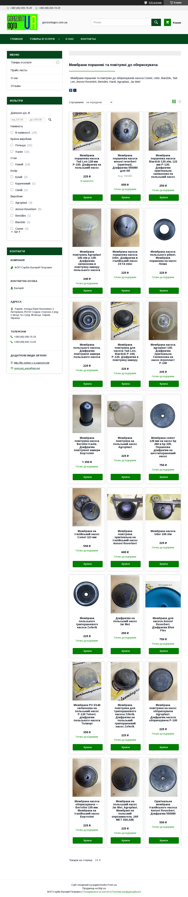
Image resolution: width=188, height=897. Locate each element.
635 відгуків (155, 2)
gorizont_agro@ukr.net (27, 368)
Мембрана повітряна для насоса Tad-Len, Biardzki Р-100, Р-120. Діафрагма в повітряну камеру (125, 352)
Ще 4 (17, 231)
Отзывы (16, 85)
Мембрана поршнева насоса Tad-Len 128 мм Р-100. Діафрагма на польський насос (87, 161)
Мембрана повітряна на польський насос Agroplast (125, 442)
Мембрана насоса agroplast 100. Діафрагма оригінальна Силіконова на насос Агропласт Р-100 (163, 354)
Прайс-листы (19, 70)
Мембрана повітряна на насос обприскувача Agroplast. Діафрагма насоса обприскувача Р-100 (163, 713)
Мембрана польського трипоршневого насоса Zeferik (87, 623)
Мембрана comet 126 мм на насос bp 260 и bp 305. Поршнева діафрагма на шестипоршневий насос (163, 447)
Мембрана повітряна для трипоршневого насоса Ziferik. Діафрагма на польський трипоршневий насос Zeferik (125, 716)
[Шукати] (156, 22)
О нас (69, 39)
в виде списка (179, 102)
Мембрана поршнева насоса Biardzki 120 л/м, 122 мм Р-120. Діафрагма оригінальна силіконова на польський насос (163, 166)
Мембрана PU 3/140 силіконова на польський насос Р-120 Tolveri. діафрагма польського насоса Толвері (87, 714)
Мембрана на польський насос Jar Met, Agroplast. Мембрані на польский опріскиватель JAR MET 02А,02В (125, 810)
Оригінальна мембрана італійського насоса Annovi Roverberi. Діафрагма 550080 (163, 807)
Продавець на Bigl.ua (94, 888)
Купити (88, 197)
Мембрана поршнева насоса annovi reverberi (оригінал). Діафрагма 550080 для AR (125, 163)
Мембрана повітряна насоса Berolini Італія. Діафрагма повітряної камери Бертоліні (87, 445)
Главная (16, 39)
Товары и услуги (42, 39)
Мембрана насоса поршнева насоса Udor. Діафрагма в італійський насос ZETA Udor (125, 257)
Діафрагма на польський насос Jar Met (125, 621)
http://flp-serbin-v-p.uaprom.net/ (31, 362)
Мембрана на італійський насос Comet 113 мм (86, 534)
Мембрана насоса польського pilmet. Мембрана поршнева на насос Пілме (162, 257)
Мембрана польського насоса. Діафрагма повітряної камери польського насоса (87, 350)
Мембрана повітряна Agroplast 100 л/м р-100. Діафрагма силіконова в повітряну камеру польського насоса (87, 261)
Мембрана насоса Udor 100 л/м (163, 533)
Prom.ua (112, 885)
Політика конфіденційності (126, 891)
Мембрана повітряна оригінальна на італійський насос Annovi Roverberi (125, 537)
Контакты (88, 39)
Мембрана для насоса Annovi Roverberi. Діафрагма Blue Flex (163, 624)
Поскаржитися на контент (96, 891)
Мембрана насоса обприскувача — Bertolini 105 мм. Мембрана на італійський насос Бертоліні (86, 809)
